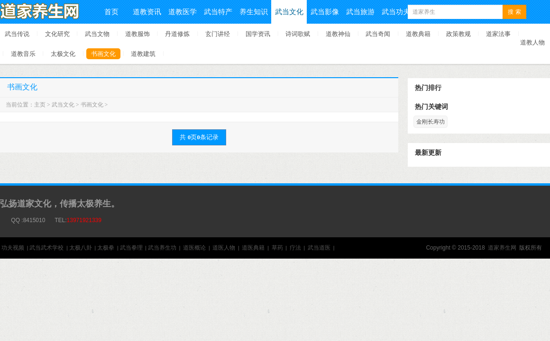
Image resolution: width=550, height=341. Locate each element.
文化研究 (57, 33)
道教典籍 (418, 33)
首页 (111, 12)
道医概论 (194, 247)
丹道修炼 (177, 33)
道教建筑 (143, 53)
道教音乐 (23, 53)
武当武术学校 (46, 247)
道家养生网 (502, 247)
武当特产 (218, 12)
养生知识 (253, 12)
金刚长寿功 (430, 121)
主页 (40, 104)
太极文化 (63, 53)
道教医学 (182, 12)
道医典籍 (253, 247)
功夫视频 (12, 247)
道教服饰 (137, 33)
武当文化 (289, 12)
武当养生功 (162, 247)
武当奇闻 (378, 33)
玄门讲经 (217, 33)
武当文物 (97, 33)
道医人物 (223, 247)
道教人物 (532, 42)
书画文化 (103, 53)
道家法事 (498, 33)
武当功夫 (396, 12)
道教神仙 (338, 33)
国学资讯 (258, 33)
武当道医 (319, 247)
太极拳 (105, 247)
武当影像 (325, 12)
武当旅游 (360, 12)
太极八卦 (80, 247)
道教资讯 (147, 12)
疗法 (295, 247)
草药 (277, 247)
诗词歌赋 (297, 33)
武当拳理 (131, 247)
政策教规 (458, 33)
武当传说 (17, 33)
